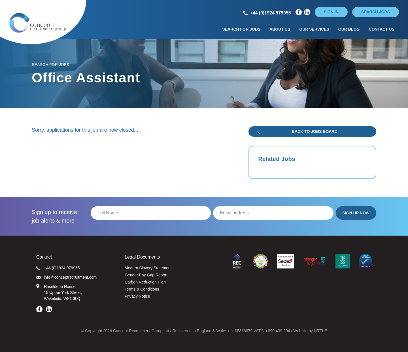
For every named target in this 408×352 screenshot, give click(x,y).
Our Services (314, 29)
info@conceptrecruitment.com (66, 277)
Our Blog (349, 29)
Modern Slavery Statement (148, 268)
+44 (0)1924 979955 (58, 268)
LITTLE (320, 330)
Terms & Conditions (142, 289)
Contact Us (381, 29)
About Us (279, 29)
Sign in (331, 12)
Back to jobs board (314, 131)
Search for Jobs (241, 29)
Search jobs (375, 12)
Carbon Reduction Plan (145, 282)
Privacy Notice (137, 296)
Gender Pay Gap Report (146, 275)
